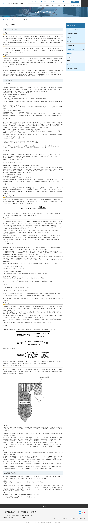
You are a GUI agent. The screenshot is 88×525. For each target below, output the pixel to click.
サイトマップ (65, 518)
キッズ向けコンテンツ (72, 29)
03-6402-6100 (10, 517)
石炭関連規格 (19, 19)
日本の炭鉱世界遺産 (72, 68)
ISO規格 (69, 60)
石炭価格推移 (70, 45)
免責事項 (73, 518)
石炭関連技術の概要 (72, 33)
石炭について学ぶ (10, 19)
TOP (4, 19)
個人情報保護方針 (81, 518)
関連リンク (56, 518)
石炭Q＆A (69, 37)
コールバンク (70, 64)
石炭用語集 (70, 41)
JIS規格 (69, 57)
